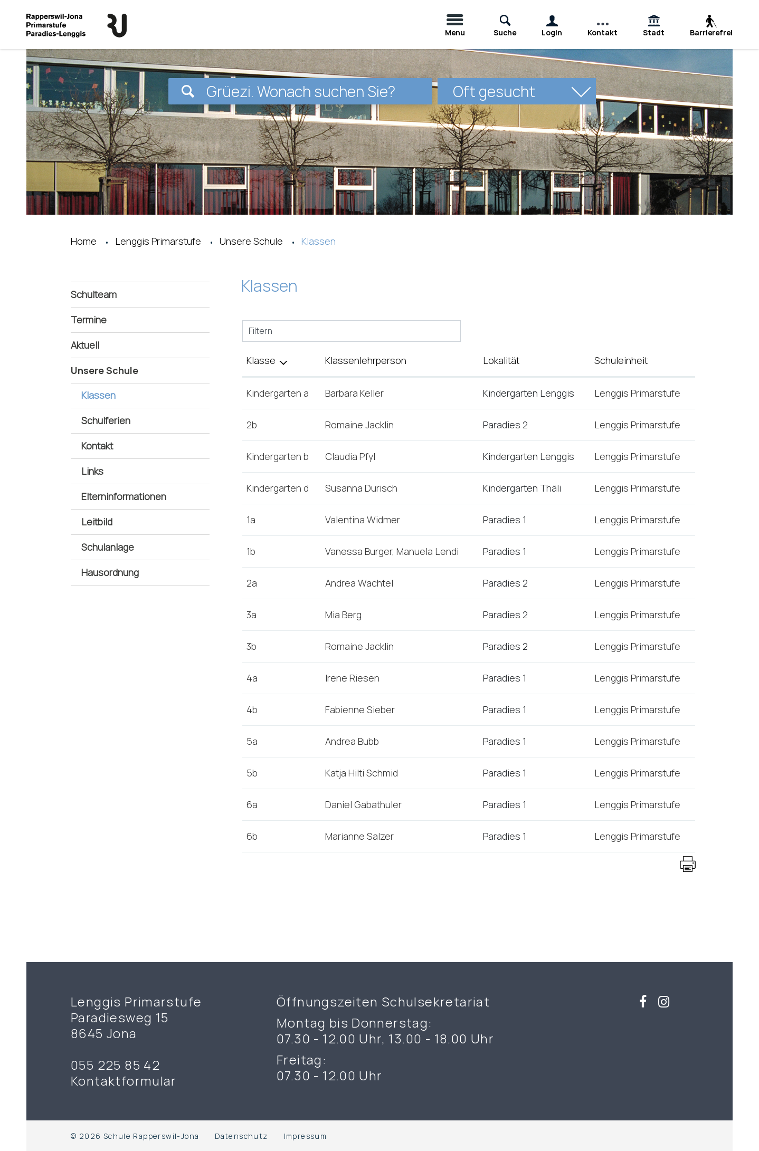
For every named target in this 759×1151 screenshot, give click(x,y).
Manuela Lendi (427, 551)
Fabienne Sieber (360, 709)
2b (251, 424)
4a (252, 678)
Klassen (127, 394)
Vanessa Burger (358, 551)
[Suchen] (188, 91)
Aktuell (85, 345)
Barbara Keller (354, 393)
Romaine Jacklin (359, 424)
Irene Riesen (352, 678)
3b (251, 646)
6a (252, 804)
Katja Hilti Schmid (361, 772)
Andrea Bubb (352, 741)
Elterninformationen (123, 496)
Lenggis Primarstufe (637, 393)
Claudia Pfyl (350, 456)
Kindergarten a (277, 393)
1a (250, 519)
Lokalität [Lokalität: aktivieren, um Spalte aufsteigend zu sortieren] (501, 360)
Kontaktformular (124, 1081)
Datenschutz (241, 1136)
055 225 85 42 (115, 1065)
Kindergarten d (277, 488)
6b (252, 836)
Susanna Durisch (361, 488)
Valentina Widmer (362, 519)
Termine (89, 319)
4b (252, 709)
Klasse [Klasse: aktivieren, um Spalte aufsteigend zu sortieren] (261, 360)
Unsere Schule (104, 370)
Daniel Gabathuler (363, 804)
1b (250, 551)
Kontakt (97, 445)
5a (252, 741)
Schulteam (94, 294)
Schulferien (105, 420)
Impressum (305, 1136)
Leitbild (96, 521)
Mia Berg (343, 614)
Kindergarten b (277, 456)
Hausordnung (110, 572)
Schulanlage (107, 547)
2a (251, 583)
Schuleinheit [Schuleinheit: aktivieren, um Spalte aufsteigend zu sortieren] (621, 360)
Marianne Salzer (359, 836)
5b (252, 772)
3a (251, 614)
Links (92, 471)
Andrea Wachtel (359, 583)
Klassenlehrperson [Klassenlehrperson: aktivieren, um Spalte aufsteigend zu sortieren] (365, 360)
